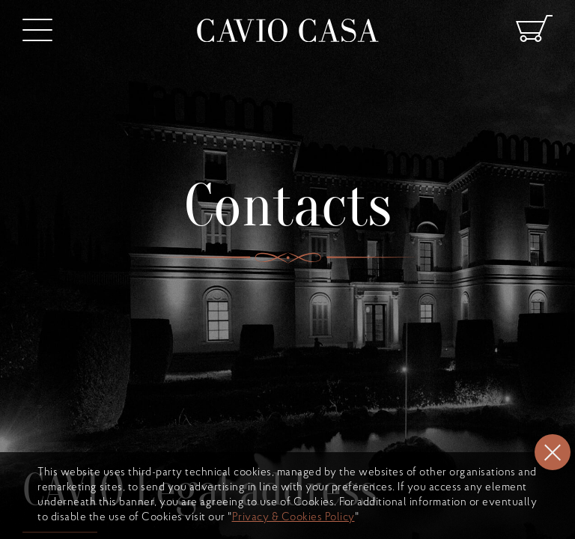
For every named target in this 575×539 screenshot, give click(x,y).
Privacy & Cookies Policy (293, 517)
